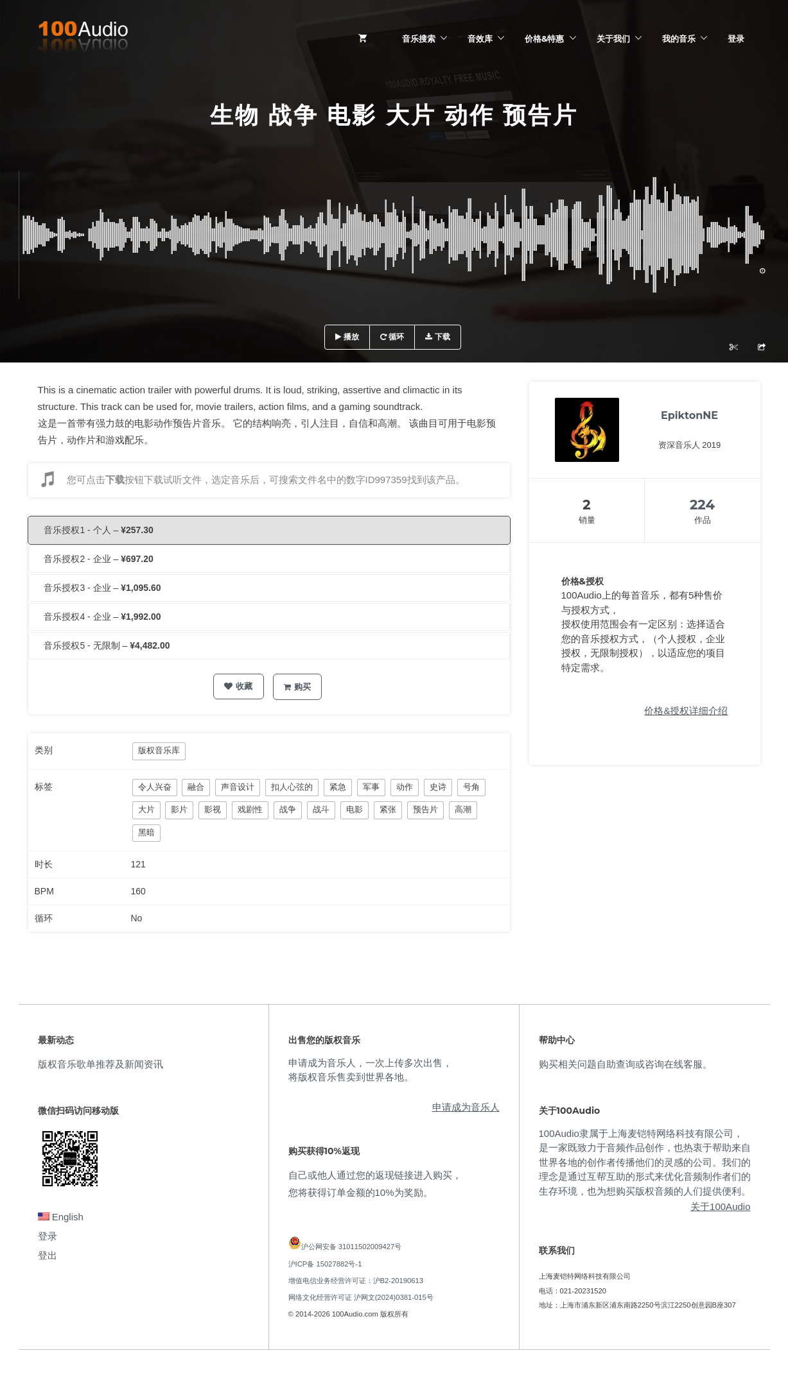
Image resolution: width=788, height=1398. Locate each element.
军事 (371, 787)
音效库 (480, 38)
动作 (404, 787)
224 (702, 505)
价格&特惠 (544, 38)
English (60, 1216)
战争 (287, 809)
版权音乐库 (159, 750)
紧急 (337, 787)
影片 (179, 809)
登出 (47, 1255)
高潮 (463, 809)
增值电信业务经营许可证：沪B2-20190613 (356, 1280)
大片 (146, 809)
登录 (736, 38)
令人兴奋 (154, 787)
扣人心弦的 (292, 787)
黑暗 (146, 832)
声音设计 (237, 787)
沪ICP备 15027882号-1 (325, 1264)
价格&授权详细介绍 (686, 710)
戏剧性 (250, 809)
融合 (196, 787)
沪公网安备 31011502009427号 (351, 1246)
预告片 (425, 809)
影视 (212, 809)
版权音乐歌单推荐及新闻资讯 (100, 1064)
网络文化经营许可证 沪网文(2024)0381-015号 (360, 1297)
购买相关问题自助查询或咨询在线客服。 (625, 1064)
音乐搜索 (418, 38)
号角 (471, 787)
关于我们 (613, 38)
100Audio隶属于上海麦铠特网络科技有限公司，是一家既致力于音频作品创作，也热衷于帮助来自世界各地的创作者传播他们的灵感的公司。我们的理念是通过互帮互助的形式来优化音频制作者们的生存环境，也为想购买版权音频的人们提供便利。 (645, 1162)
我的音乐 (679, 38)
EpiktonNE (689, 415)
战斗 (321, 809)
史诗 (438, 787)
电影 (354, 809)
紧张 (388, 809)
